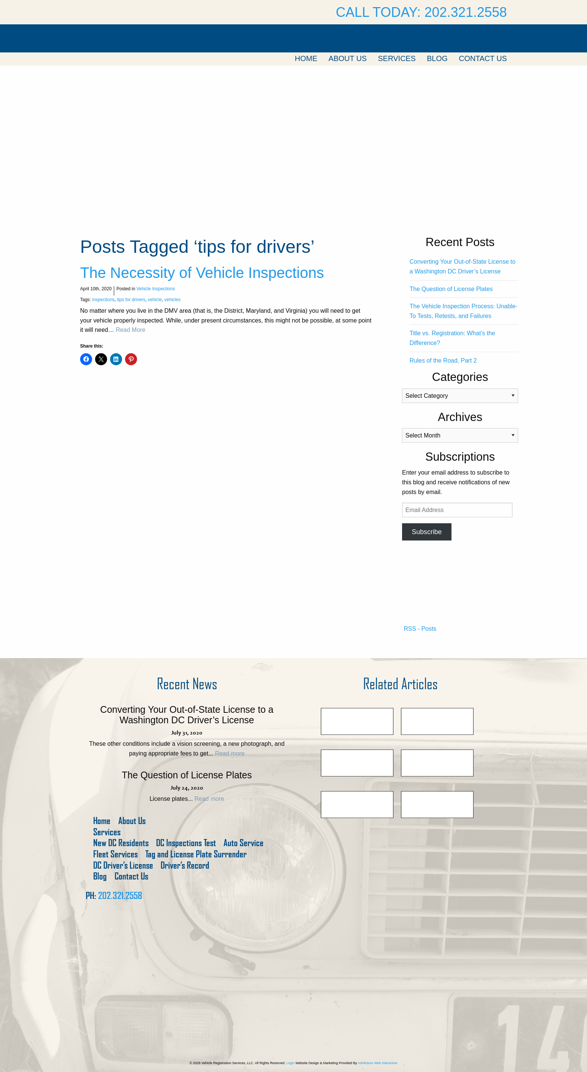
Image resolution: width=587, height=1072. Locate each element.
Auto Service (243, 843)
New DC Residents (121, 843)
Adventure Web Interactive (378, 1063)
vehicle (155, 299)
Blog (437, 58)
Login (290, 1063)
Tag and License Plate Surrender (196, 854)
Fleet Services (115, 854)
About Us (348, 58)
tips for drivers (131, 299)
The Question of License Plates (451, 289)
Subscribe (427, 532)
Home (306, 58)
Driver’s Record (185, 865)
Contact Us (483, 58)
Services (397, 58)
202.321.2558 (120, 895)
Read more (229, 753)
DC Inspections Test (186, 843)
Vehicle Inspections (155, 288)
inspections (103, 299)
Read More (130, 330)
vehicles (172, 299)
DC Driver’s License (123, 865)
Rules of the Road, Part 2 (443, 360)
